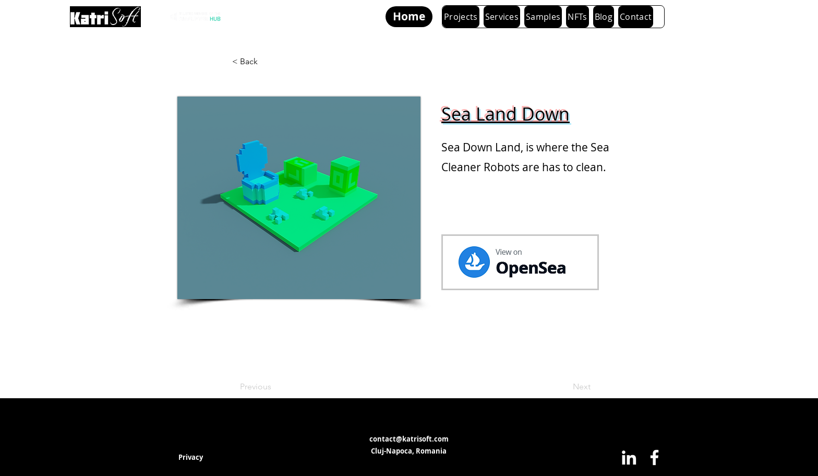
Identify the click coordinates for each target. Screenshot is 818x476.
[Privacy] (190, 457)
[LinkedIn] (629, 457)
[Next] (564, 386)
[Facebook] (654, 457)
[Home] (409, 16)
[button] (502, 17)
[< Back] (266, 61)
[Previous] (274, 386)
